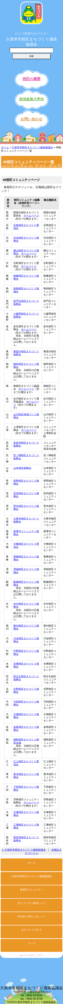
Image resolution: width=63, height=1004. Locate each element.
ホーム (5, 147)
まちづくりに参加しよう (31, 903)
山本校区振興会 (22, 468)
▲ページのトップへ (31, 955)
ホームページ (31, 215)
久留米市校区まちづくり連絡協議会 (31, 41)
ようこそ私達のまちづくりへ (31, 33)
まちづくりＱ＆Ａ (31, 929)
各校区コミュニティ (31, 889)
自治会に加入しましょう (31, 916)
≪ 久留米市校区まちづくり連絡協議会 (23, 849)
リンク (31, 943)
